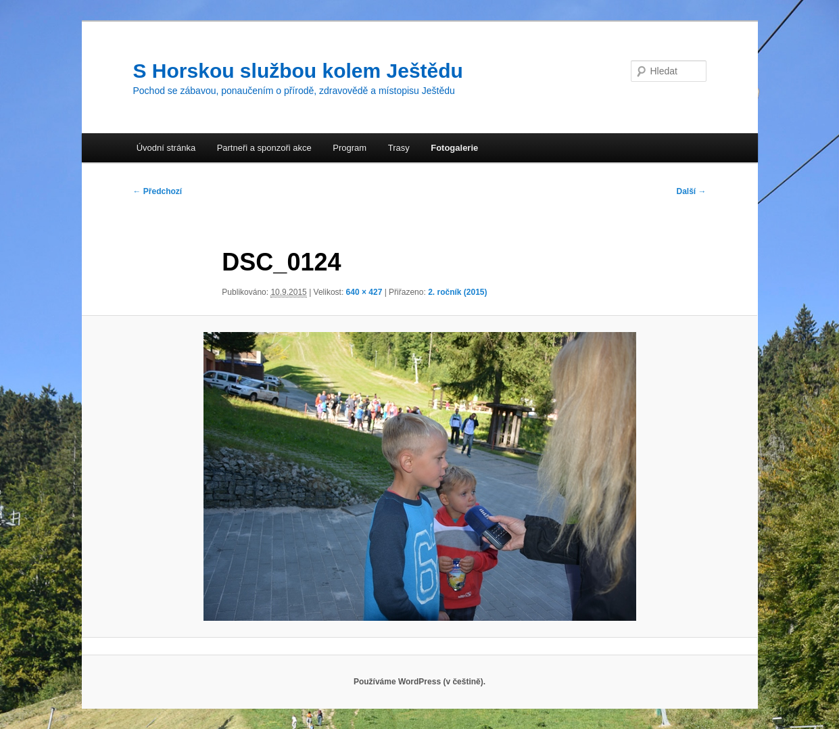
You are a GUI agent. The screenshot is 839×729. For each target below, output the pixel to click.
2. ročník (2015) (457, 292)
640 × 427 (364, 292)
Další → (691, 191)
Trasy (399, 148)
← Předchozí (158, 191)
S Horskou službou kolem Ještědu (298, 71)
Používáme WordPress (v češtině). (419, 681)
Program (349, 148)
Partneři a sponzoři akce (264, 148)
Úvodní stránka (166, 148)
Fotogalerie (454, 148)
